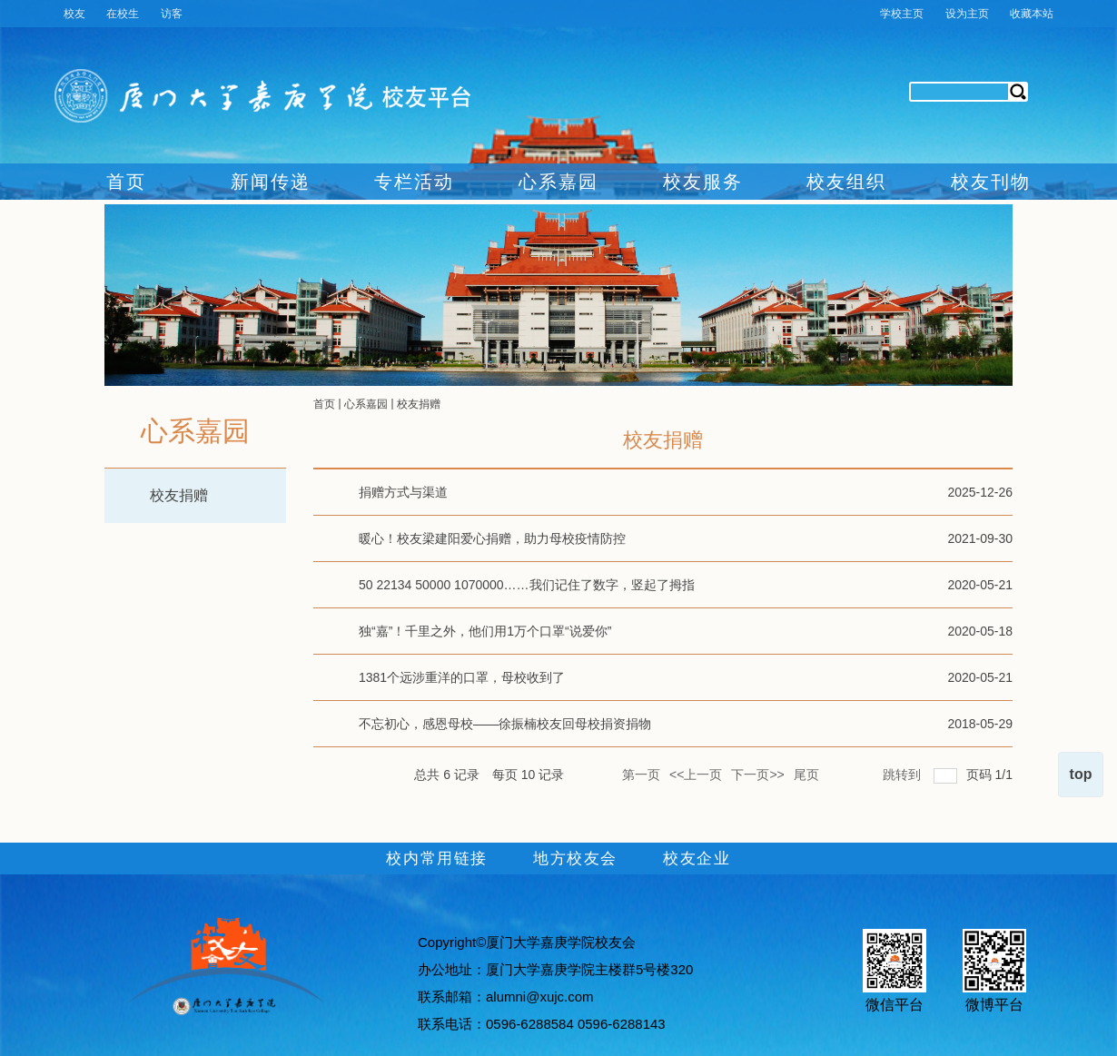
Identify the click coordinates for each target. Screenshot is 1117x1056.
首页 (126, 182)
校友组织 (846, 182)
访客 (172, 13)
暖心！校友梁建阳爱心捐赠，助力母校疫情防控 (492, 538)
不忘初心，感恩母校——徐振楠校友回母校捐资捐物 (505, 723)
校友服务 (703, 182)
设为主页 (967, 13)
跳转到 (903, 771)
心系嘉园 (558, 182)
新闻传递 (271, 182)
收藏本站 (1031, 13)
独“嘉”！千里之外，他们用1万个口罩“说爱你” (485, 631)
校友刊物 (991, 182)
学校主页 (902, 13)
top (1081, 774)
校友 (74, 13)
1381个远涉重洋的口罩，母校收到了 (462, 677)
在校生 (122, 13)
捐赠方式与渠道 (403, 492)
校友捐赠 (179, 495)
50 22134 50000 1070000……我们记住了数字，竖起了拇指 (527, 584)
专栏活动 (414, 182)
